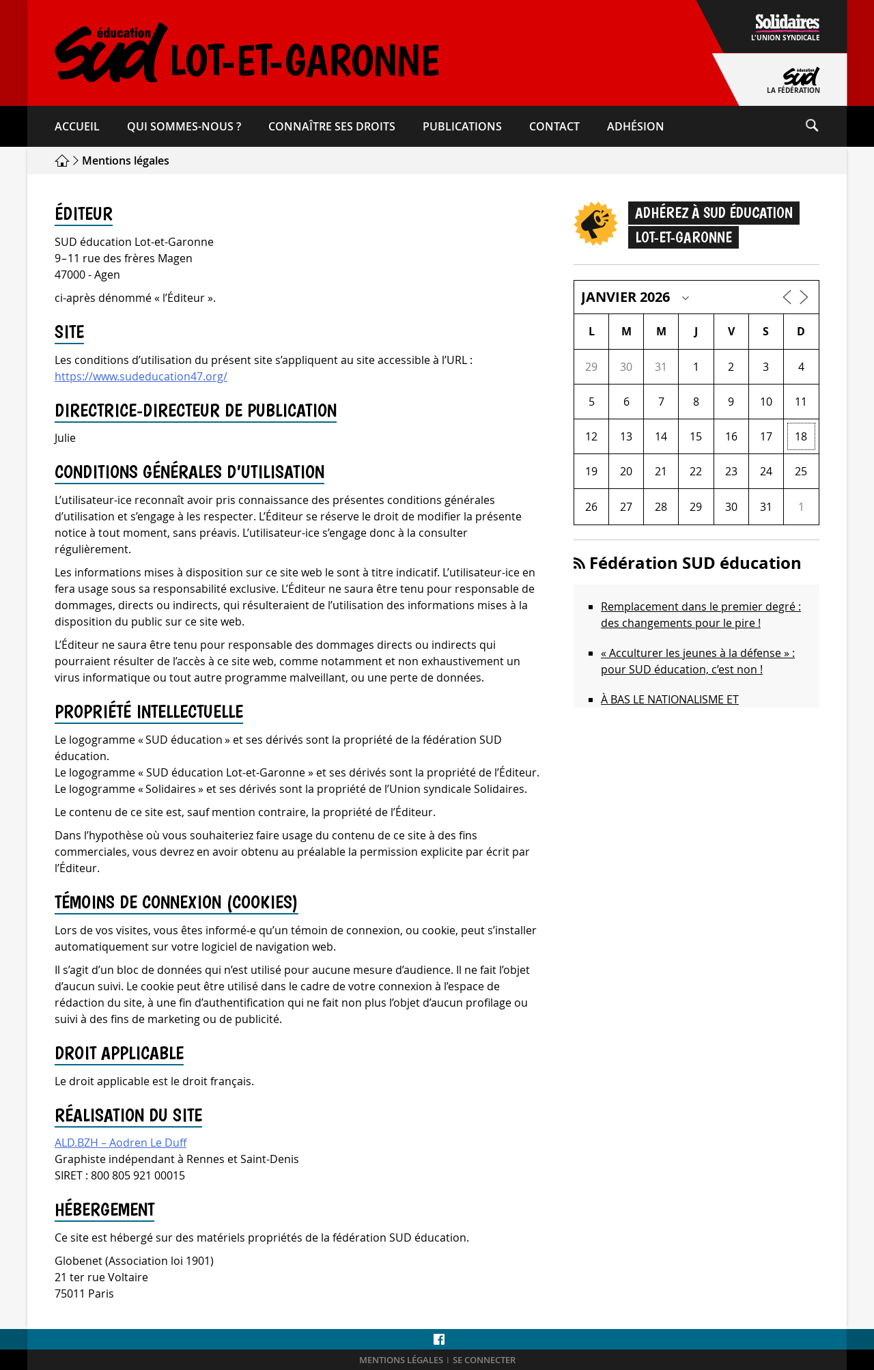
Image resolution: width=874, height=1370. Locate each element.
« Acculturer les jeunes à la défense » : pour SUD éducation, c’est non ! (698, 661)
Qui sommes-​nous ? (184, 126)
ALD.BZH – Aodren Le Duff (120, 1142)
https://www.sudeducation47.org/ (141, 376)
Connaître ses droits (331, 126)
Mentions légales (401, 1360)
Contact (554, 126)
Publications (462, 126)
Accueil (77, 126)
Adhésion (635, 126)
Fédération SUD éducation (695, 562)
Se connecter (484, 1360)
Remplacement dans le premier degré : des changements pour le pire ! (701, 614)
